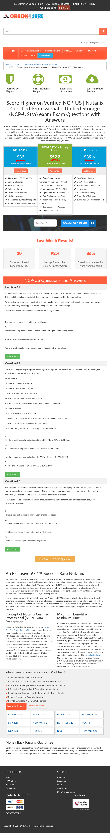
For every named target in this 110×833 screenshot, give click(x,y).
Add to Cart (20, 171)
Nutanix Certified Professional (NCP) (41, 64)
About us (61, 777)
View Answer (12, 356)
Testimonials (11, 788)
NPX (59, 730)
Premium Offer (45, 55)
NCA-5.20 (13, 730)
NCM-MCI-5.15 (90, 730)
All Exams (10, 784)
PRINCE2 (68, 51)
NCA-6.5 (86, 722)
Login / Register (97, 42)
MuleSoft (92, 51)
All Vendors (11, 781)
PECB (33, 55)
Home (8, 64)
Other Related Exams (36, 706)
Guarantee (61, 781)
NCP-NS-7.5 (63, 714)
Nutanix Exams (15, 706)
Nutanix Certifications (94, 655)
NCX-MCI (38, 730)
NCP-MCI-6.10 (89, 714)
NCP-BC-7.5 (39, 714)
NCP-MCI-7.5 (15, 714)
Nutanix (23, 55)
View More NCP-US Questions (55, 559)
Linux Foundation (34, 51)
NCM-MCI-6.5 (40, 722)
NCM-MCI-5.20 (65, 722)
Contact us (62, 788)
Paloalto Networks (52, 51)
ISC (21, 51)
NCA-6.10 (13, 722)
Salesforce (80, 51)
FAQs (84, 42)
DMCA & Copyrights (66, 792)
